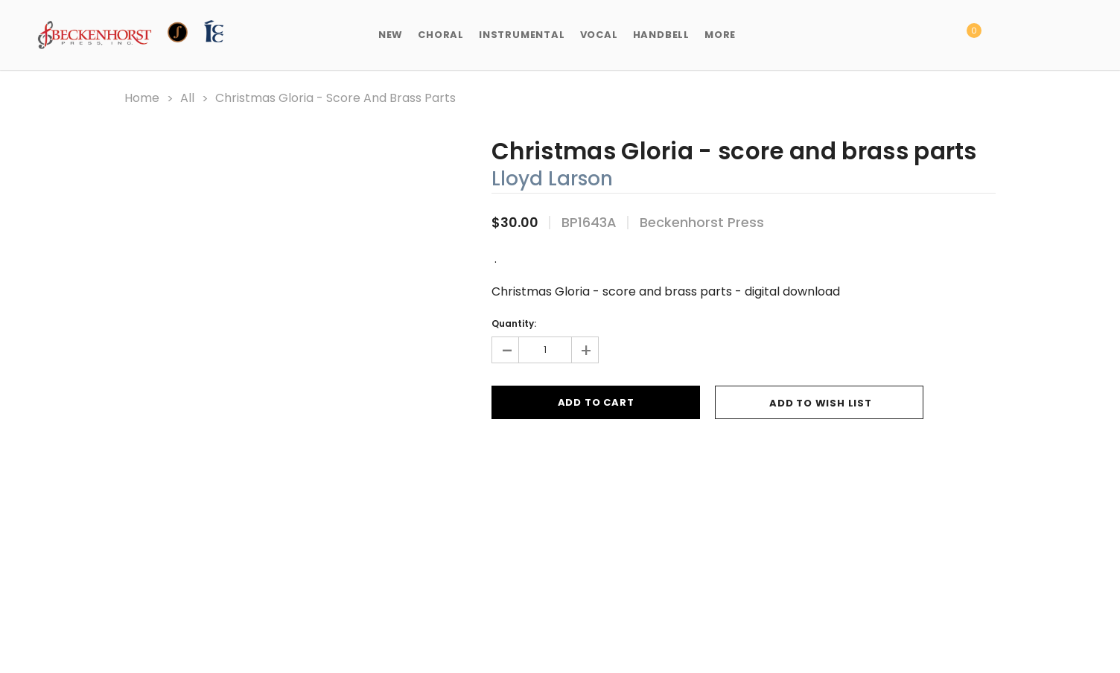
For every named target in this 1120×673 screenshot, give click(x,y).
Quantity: (513, 323)
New (390, 35)
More (720, 35)
